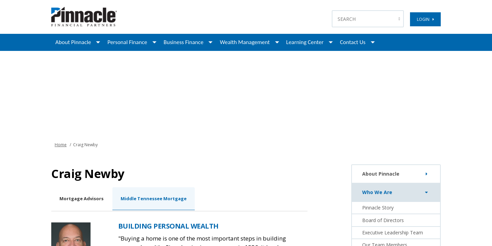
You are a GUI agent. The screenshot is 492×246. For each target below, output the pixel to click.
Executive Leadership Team (392, 232)
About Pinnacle (73, 42)
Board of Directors (383, 220)
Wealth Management (245, 42)
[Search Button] (400, 18)
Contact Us (353, 42)
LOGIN (425, 19)
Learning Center (305, 42)
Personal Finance (127, 42)
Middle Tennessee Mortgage (154, 198)
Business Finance (184, 42)
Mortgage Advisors (81, 198)
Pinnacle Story (378, 207)
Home (61, 145)
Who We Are (396, 192)
